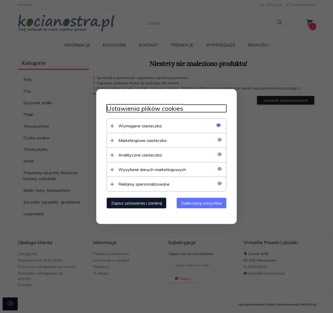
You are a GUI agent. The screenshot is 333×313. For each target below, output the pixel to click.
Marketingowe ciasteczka (142, 140)
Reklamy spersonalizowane (144, 184)
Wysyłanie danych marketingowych (152, 169)
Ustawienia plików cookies (145, 108)
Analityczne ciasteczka (140, 155)
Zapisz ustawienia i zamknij (136, 203)
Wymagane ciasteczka (140, 125)
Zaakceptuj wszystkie (201, 203)
